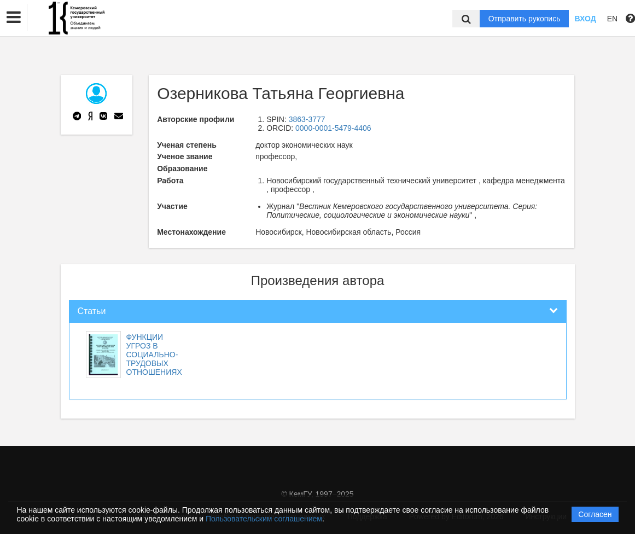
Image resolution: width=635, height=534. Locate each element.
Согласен (594, 514)
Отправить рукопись (524, 18)
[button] (13, 17)
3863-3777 (307, 119)
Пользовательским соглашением (264, 518)
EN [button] (612, 18)
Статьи (92, 311)
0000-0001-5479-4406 (333, 128)
